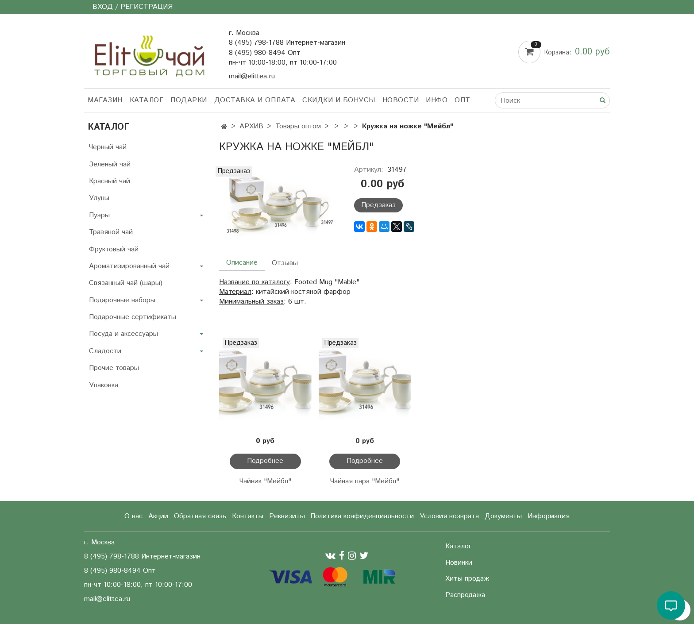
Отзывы (285, 263)
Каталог (147, 100)
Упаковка (103, 385)
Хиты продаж (467, 579)
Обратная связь (200, 516)
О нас (133, 516)
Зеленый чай (110, 164)
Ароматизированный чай (129, 266)
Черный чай (108, 147)
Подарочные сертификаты (132, 317)
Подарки (188, 100)
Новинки (458, 563)
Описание (242, 263)
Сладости (105, 351)
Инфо (436, 100)
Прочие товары (114, 368)
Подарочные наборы (122, 300)
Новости (400, 100)
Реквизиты (287, 516)
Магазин (105, 100)
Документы (503, 516)
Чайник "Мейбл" (265, 481)
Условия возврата (449, 516)
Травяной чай (111, 232)
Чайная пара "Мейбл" (364, 481)
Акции (158, 516)
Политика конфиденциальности (362, 516)
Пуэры (99, 215)
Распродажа (465, 595)
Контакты (247, 516)
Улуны (99, 198)
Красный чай (109, 181)
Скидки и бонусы (338, 100)
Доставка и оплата (255, 100)
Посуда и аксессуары (123, 334)
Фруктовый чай (114, 249)
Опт (462, 100)
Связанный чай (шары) (125, 283)
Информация (549, 516)
